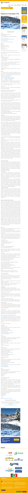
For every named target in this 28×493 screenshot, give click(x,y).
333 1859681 (8, 285)
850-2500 (2, 247)
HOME (2, 0)
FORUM (9, 6)
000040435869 (12, 78)
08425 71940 (7, 78)
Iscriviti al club (16, 439)
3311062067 (2, 69)
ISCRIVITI (24, 21)
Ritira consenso (24, 491)
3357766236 (14, 68)
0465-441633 (16, 271)
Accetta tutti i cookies (19, 491)
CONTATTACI (6, 0)
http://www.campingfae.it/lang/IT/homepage (8, 39)
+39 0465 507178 (6, 38)
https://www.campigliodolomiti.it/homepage (6, 398)
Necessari (3, 481)
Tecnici (16, 481)
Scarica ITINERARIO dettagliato (5, 345)
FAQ (4, 0)
